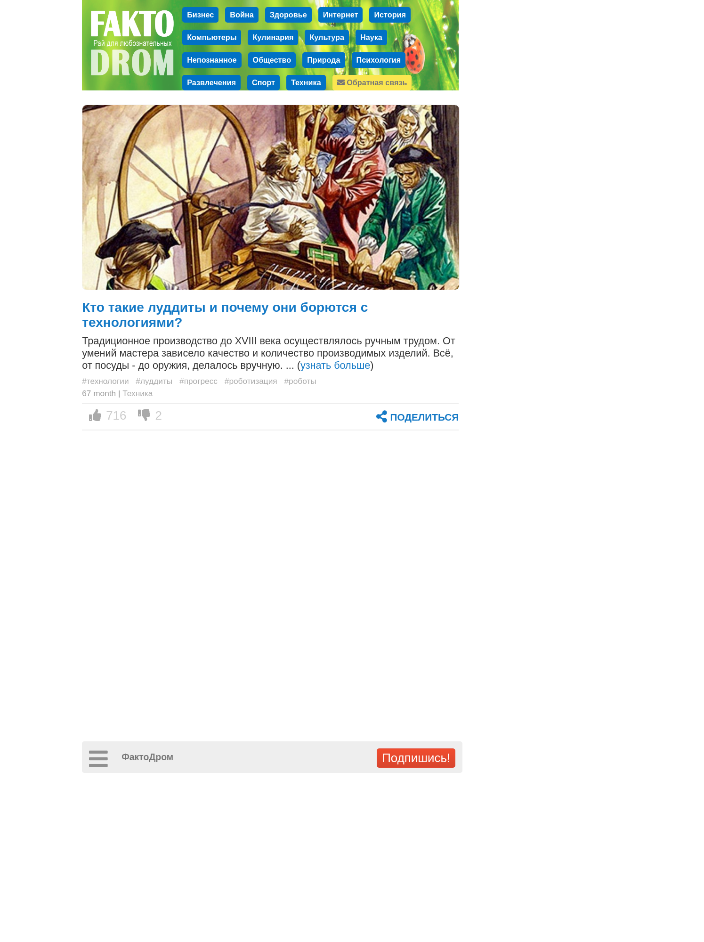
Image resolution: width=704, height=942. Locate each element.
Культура (326, 37)
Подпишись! (416, 757)
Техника (306, 82)
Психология (378, 60)
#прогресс (198, 381)
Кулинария (272, 37)
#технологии (105, 381)
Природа (323, 60)
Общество (272, 60)
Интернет (340, 14)
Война (241, 14)
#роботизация (251, 381)
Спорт (263, 82)
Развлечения (211, 82)
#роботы (300, 381)
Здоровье (288, 14)
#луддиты (154, 381)
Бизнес (200, 14)
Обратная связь (372, 82)
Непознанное (211, 60)
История (390, 14)
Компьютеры (211, 37)
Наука (371, 37)
